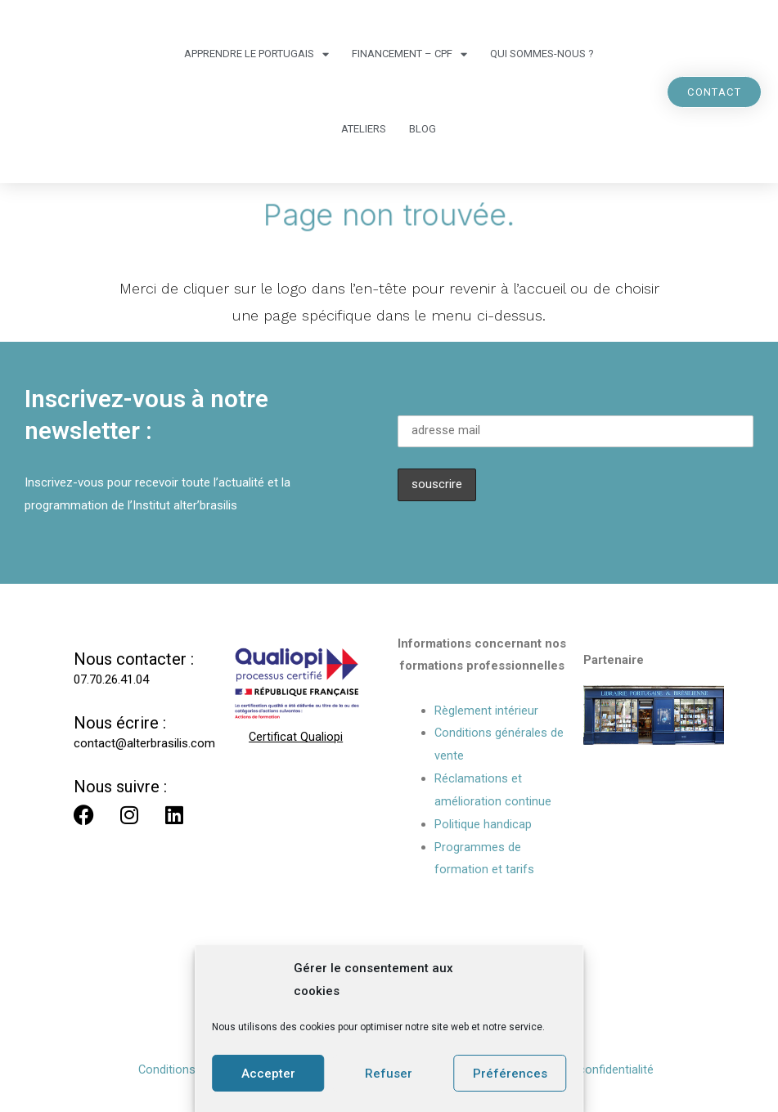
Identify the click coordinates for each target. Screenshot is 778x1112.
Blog (422, 129)
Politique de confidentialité (583, 1069)
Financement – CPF (409, 54)
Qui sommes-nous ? (542, 53)
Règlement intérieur (486, 710)
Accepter (268, 1073)
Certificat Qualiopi (296, 736)
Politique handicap (483, 824)
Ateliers (363, 129)
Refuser (388, 1073)
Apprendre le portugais (256, 54)
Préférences (510, 1073)
